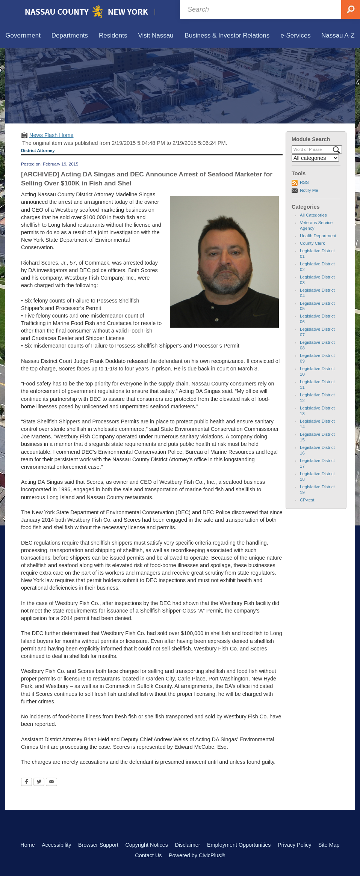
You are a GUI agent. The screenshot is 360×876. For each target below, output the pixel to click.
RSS (304, 182)
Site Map (329, 845)
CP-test (307, 500)
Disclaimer (187, 845)
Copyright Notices (146, 845)
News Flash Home (51, 135)
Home (27, 845)
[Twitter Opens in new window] (38, 782)
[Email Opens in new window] (51, 782)
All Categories (313, 215)
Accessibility (56, 845)
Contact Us (148, 855)
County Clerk (312, 243)
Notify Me (309, 190)
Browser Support (98, 845)
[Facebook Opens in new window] (26, 782)
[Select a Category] (315, 158)
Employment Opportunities (239, 845)
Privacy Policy (295, 845)
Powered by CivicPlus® (197, 855)
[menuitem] (23, 36)
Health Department (318, 235)
